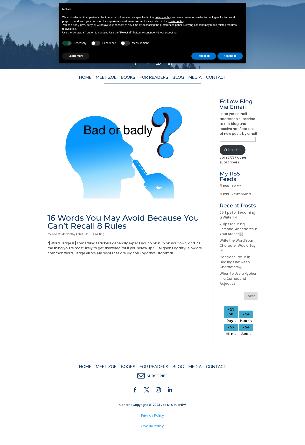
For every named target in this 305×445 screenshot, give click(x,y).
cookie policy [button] (176, 399)
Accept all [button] (230, 434)
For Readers (153, 78)
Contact (216, 78)
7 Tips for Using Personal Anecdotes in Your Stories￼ (238, 229)
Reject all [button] (203, 434)
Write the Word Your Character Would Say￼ (238, 245)
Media (195, 78)
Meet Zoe (106, 78)
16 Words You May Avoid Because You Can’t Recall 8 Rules (123, 222)
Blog (178, 78)
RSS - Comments (236, 194)
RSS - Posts (230, 186)
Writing (99, 234)
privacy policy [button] (163, 395)
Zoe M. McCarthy (63, 234)
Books (128, 78)
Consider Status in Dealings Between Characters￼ (235, 262)
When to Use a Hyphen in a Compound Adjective (238, 278)
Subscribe (232, 149)
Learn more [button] (75, 434)
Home (85, 78)
